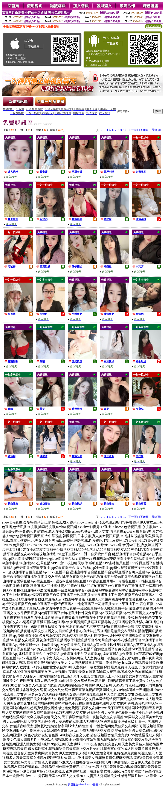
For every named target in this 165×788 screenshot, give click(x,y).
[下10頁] (144, 129)
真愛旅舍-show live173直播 (83, 784)
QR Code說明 (153, 26)
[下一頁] (132, 129)
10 (124, 129)
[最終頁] (156, 129)
